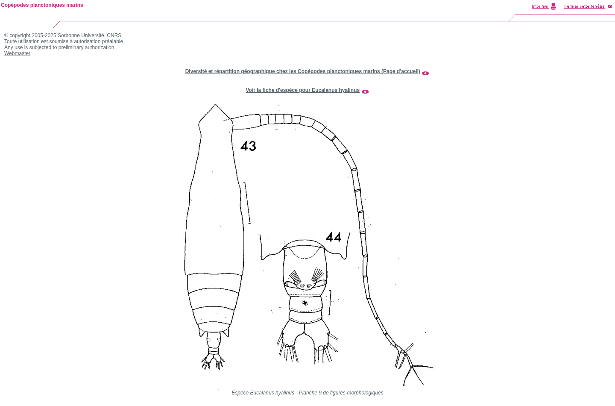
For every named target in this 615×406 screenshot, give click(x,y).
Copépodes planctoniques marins (42, 5)
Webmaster (17, 53)
